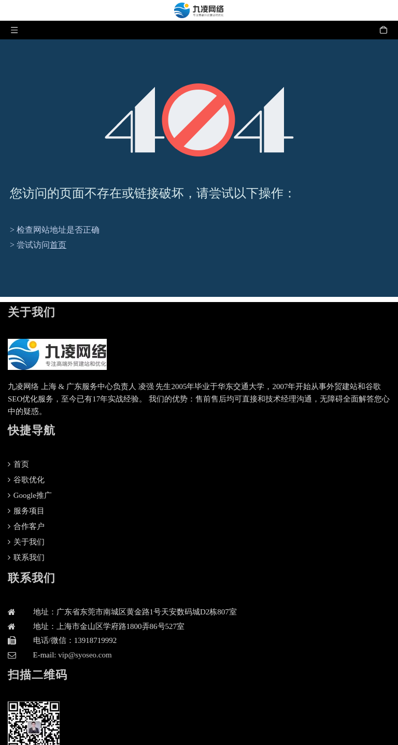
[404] (199, 119)
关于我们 (26, 542)
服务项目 (26, 511)
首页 (58, 244)
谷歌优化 (26, 480)
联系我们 (26, 557)
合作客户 (26, 526)
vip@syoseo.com (84, 655)
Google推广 (30, 495)
